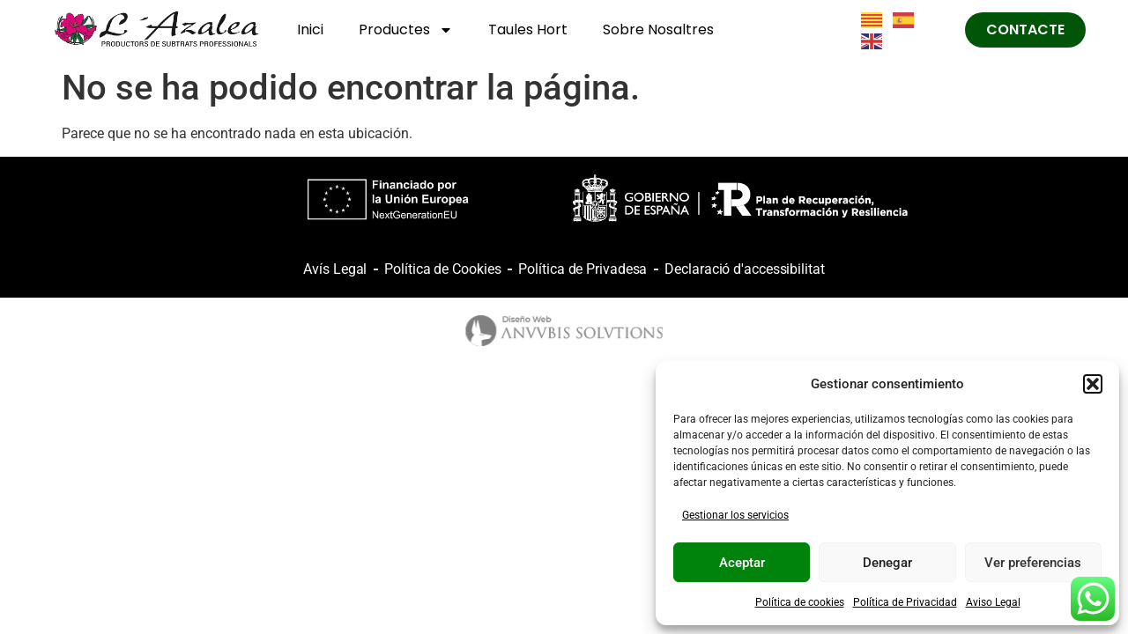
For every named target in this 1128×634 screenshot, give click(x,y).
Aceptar (742, 563)
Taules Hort (528, 29)
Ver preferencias (1032, 563)
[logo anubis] (564, 330)
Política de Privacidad (905, 602)
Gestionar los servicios (735, 515)
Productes (406, 30)
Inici (310, 29)
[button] (1093, 384)
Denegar (887, 563)
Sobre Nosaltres (658, 29)
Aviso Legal (993, 602)
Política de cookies (799, 602)
